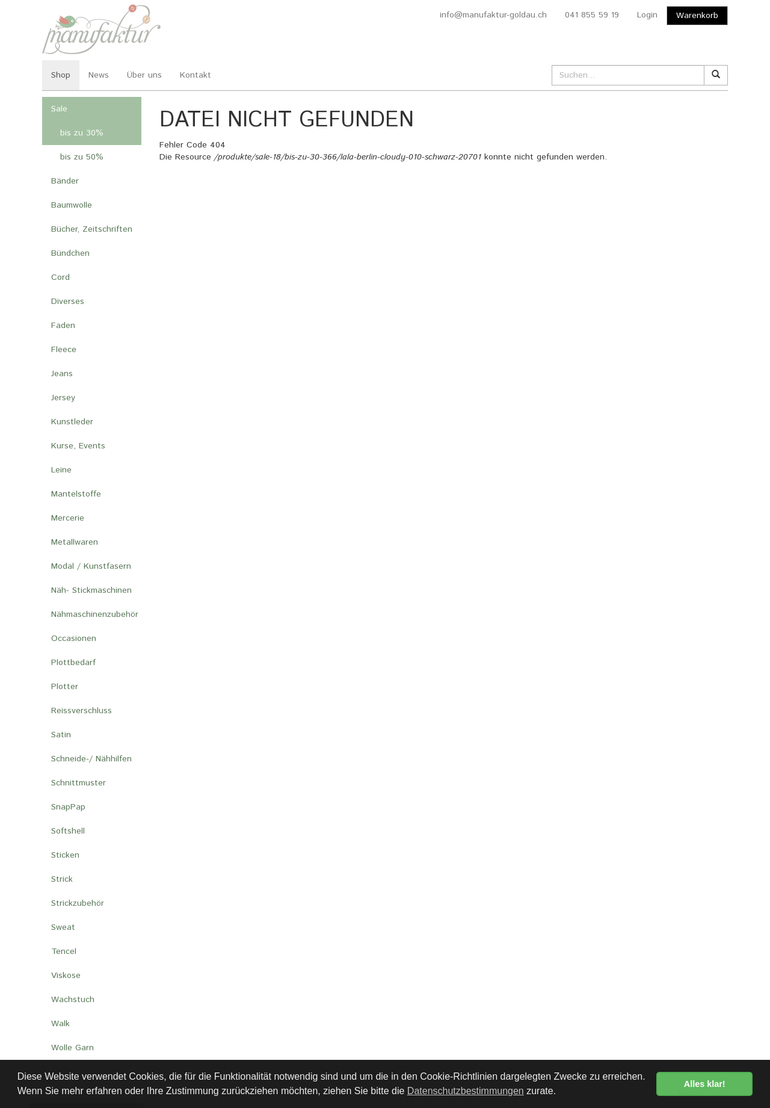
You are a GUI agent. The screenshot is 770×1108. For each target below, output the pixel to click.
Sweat (63, 927)
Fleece (63, 350)
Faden (63, 326)
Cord (60, 277)
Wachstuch (72, 1000)
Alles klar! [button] (704, 1084)
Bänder (65, 181)
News (98, 75)
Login (647, 15)
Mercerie (67, 518)
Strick (62, 879)
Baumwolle (71, 205)
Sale (59, 109)
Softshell (68, 831)
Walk (60, 1024)
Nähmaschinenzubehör (94, 614)
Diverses (67, 302)
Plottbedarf (73, 663)
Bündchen (70, 253)
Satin (61, 735)
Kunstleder (72, 422)
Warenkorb (697, 16)
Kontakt (195, 75)
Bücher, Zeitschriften (91, 229)
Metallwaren (74, 542)
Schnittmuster (78, 783)
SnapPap (68, 807)
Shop (60, 75)
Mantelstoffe (76, 494)
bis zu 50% (81, 157)
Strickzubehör (77, 903)
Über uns (144, 75)
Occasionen (73, 639)
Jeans (62, 374)
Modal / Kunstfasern (91, 566)
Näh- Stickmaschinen (91, 590)
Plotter (64, 687)
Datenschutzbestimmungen (465, 1091)
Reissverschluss (81, 711)
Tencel (63, 952)
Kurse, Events (78, 446)
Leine (61, 470)
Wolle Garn (72, 1048)
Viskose (66, 976)
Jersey (63, 398)
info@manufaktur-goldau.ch (493, 15)
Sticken (65, 855)
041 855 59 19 (592, 15)
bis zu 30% (81, 133)
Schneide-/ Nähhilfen (91, 759)
